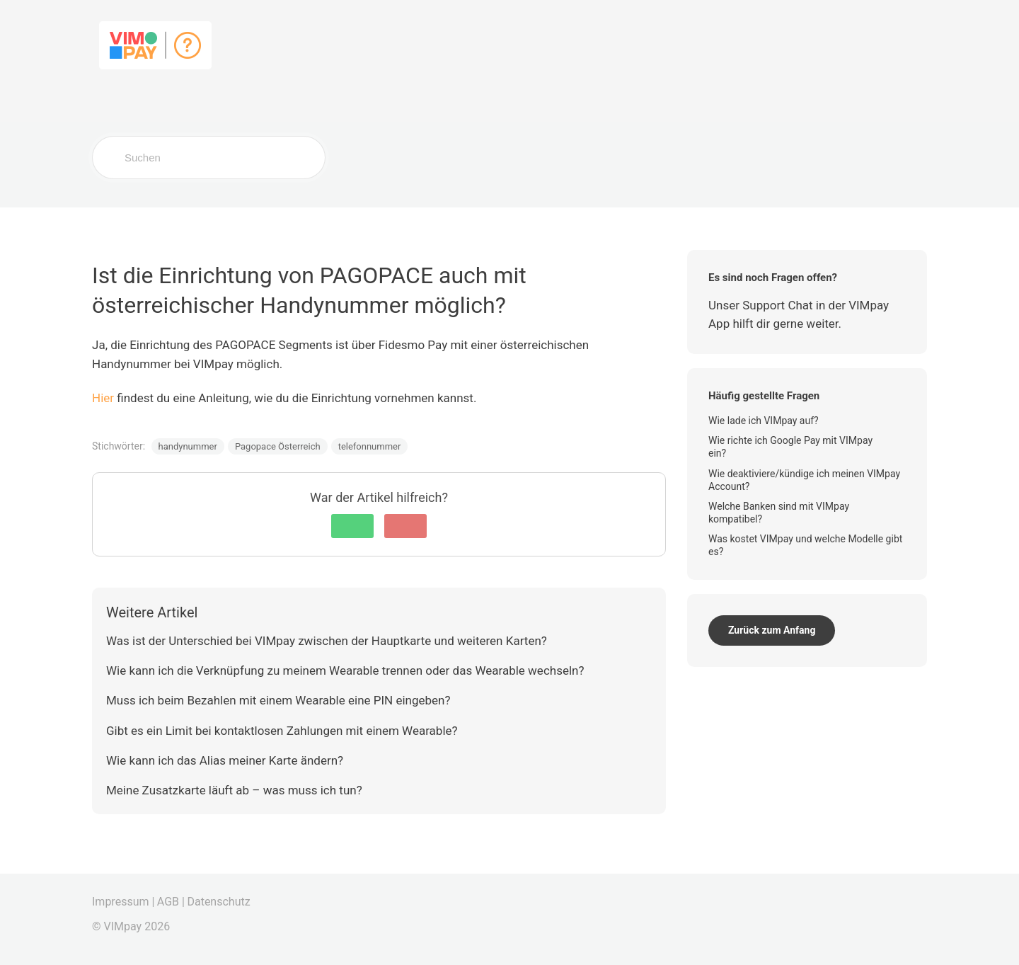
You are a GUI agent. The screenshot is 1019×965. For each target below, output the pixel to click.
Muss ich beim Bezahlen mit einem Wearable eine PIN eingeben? (278, 700)
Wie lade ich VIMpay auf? (764, 420)
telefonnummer (369, 446)
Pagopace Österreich (278, 446)
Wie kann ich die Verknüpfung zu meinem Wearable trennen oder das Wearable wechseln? (345, 670)
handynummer (188, 446)
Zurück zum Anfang (771, 630)
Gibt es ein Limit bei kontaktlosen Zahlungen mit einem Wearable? (282, 731)
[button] (352, 526)
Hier (103, 398)
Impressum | (123, 901)
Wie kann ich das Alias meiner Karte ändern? (224, 760)
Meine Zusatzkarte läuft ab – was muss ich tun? (234, 790)
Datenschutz (218, 901)
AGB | (171, 901)
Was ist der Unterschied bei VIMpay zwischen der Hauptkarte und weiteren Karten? (326, 641)
